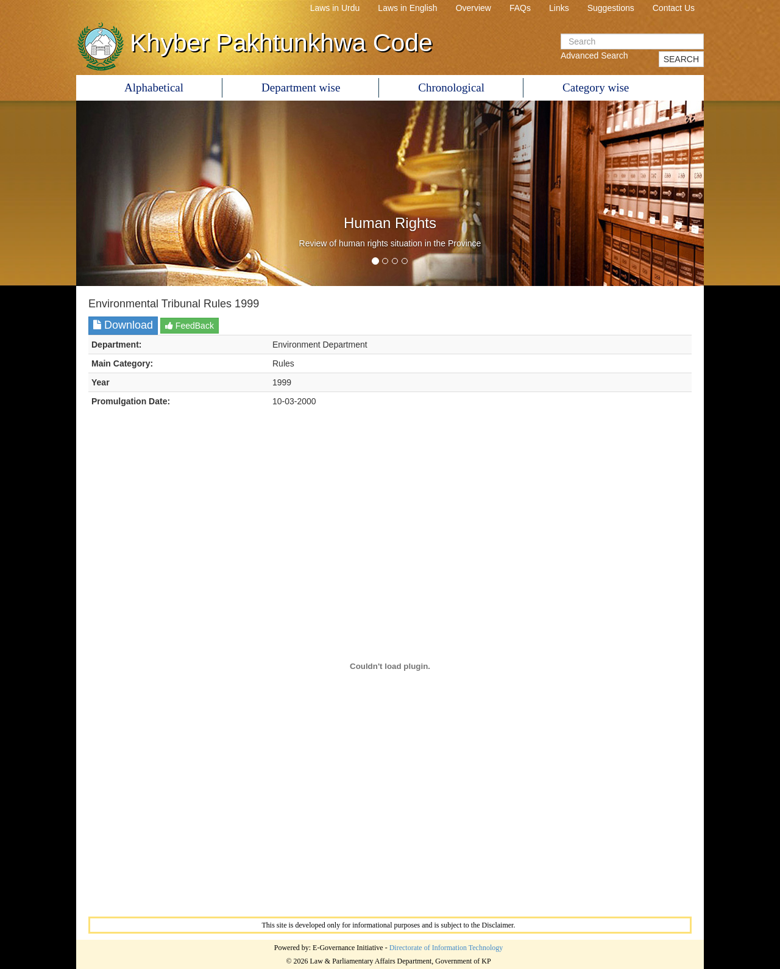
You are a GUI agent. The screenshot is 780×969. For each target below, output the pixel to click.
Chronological (451, 87)
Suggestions (610, 8)
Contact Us (674, 8)
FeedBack (189, 326)
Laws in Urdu (335, 8)
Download (123, 325)
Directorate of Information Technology (446, 947)
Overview (473, 8)
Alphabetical (153, 87)
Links (559, 8)
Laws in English (407, 8)
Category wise (595, 87)
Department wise (300, 87)
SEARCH (681, 59)
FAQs (520, 8)
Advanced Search (594, 55)
